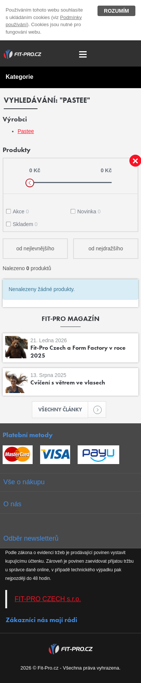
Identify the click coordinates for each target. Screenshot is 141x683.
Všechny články (63, 409)
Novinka (88, 211)
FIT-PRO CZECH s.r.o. (48, 599)
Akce (21, 211)
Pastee (26, 131)
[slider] (30, 183)
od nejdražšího (105, 248)
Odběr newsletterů (30, 538)
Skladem (25, 224)
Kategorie (19, 77)
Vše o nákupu (24, 482)
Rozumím (116, 11)
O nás (12, 504)
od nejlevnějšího (35, 248)
